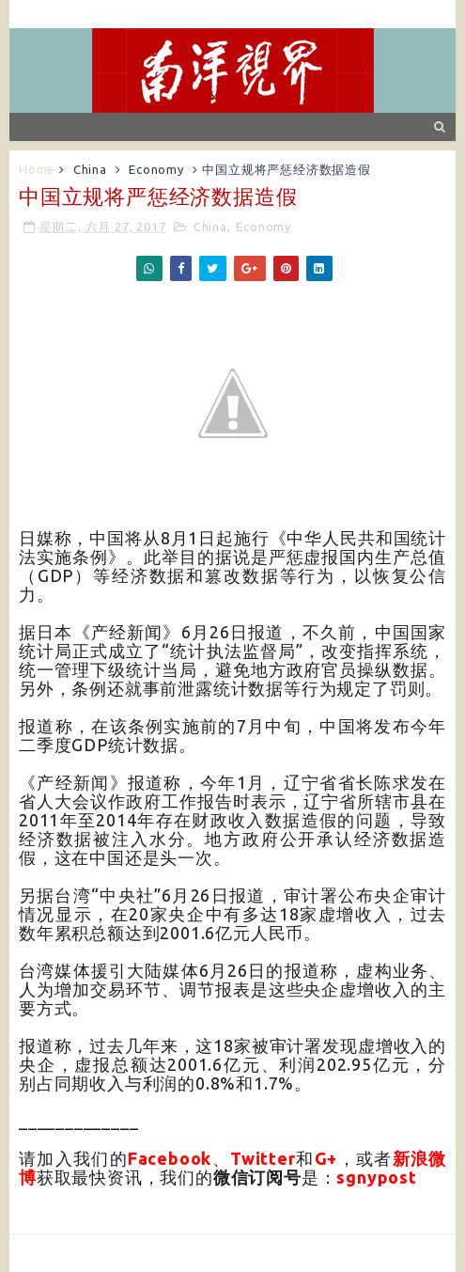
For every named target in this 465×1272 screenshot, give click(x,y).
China (90, 169)
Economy (156, 169)
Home (36, 169)
